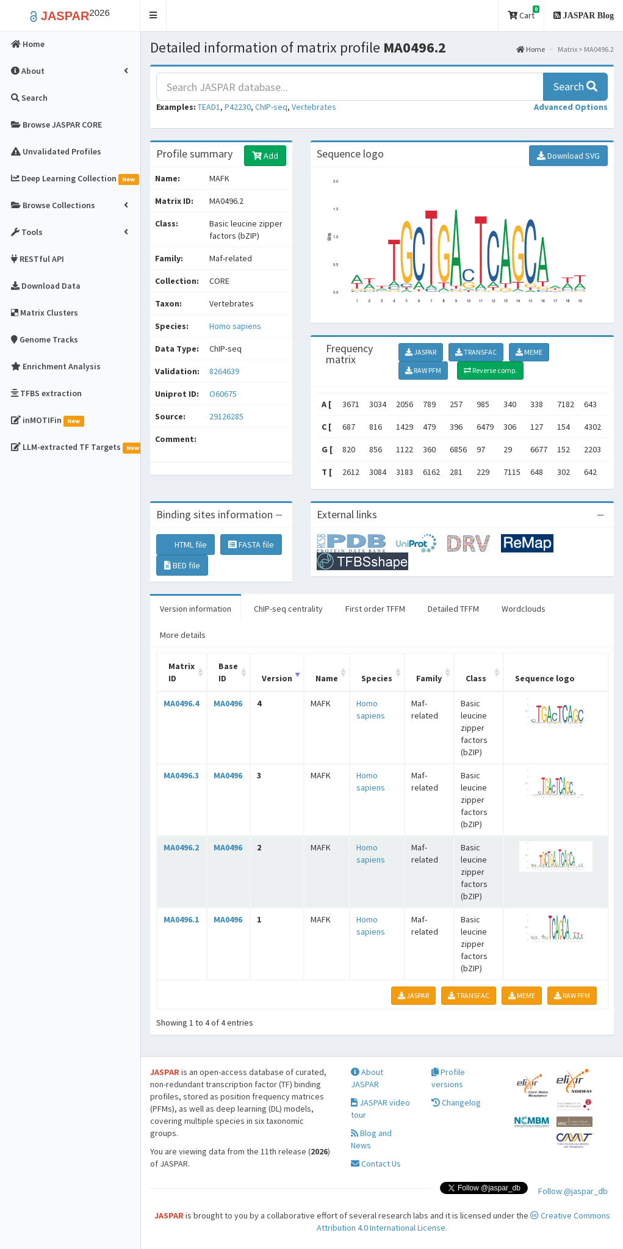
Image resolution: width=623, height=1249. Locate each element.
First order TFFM (375, 608)
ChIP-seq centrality (288, 608)
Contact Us (376, 1163)
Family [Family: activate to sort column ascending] (429, 678)
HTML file (185, 544)
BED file (182, 565)
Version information (195, 608)
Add (265, 155)
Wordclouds (524, 608)
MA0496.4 (181, 703)
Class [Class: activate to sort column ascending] (476, 678)
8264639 (224, 371)
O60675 (224, 393)
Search (575, 86)
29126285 (226, 416)
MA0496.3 (181, 775)
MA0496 (228, 703)
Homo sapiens (235, 325)
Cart (523, 13)
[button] (153, 15)
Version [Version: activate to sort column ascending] (277, 678)
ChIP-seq (271, 106)
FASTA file (251, 544)
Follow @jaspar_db (573, 1191)
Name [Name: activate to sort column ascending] (326, 678)
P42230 (238, 106)
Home (530, 49)
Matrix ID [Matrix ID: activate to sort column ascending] (181, 672)
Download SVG (568, 155)
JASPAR (420, 352)
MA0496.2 (181, 847)
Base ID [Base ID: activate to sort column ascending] (228, 672)
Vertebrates (314, 106)
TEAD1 (209, 106)
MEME (529, 352)
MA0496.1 (181, 919)
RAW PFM (423, 370)
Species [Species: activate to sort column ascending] (376, 678)
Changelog (456, 1102)
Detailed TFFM (453, 608)
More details (183, 634)
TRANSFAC (476, 352)
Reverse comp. (490, 370)
